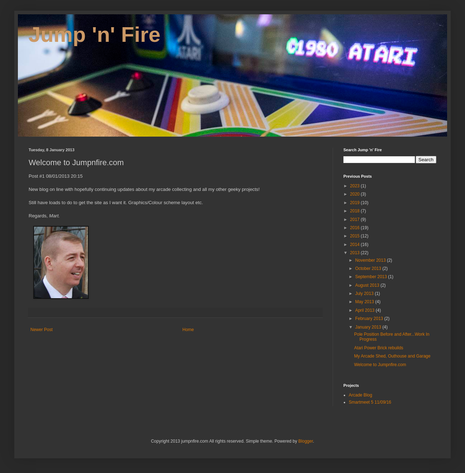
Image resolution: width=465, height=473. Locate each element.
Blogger (305, 441)
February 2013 (369, 318)
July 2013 (365, 293)
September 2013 (371, 276)
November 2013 (371, 260)
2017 (355, 219)
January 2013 (368, 327)
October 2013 (368, 268)
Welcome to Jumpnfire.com (380, 364)
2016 (355, 227)
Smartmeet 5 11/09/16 (370, 402)
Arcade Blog (360, 395)
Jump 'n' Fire (95, 34)
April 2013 (365, 310)
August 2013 (368, 285)
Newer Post (41, 329)
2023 (355, 185)
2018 (355, 210)
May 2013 (365, 301)
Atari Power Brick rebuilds (378, 347)
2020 (355, 194)
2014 (355, 244)
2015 (355, 235)
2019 (355, 202)
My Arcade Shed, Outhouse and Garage (392, 356)
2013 (355, 252)
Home (188, 329)
